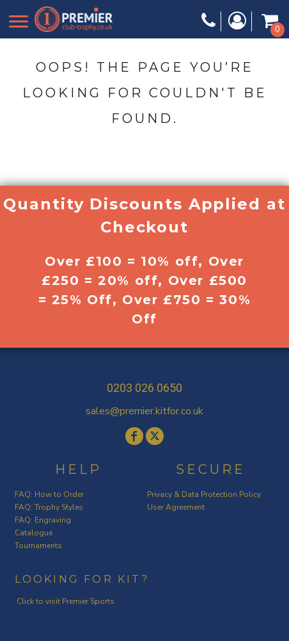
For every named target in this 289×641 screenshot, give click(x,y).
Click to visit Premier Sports (65, 601)
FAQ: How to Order (49, 494)
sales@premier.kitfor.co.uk (144, 411)
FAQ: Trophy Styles (49, 507)
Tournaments (38, 545)
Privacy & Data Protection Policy (204, 494)
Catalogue (33, 533)
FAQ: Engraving (43, 520)
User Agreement (176, 507)
